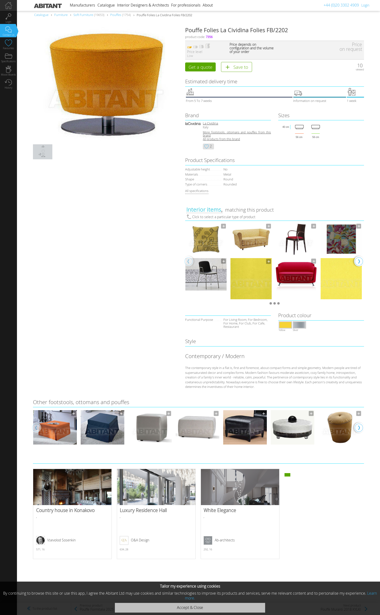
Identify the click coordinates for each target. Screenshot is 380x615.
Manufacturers (82, 5)
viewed (360, 69)
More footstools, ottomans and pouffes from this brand (237, 134)
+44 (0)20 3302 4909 (341, 5)
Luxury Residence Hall (156, 515)
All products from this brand (221, 140)
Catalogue (106, 5)
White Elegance (240, 515)
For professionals (185, 5)
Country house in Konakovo (72, 515)
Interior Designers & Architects (143, 5)
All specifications (196, 191)
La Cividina (210, 124)
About (208, 5)
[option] (206, 257)
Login (365, 5)
